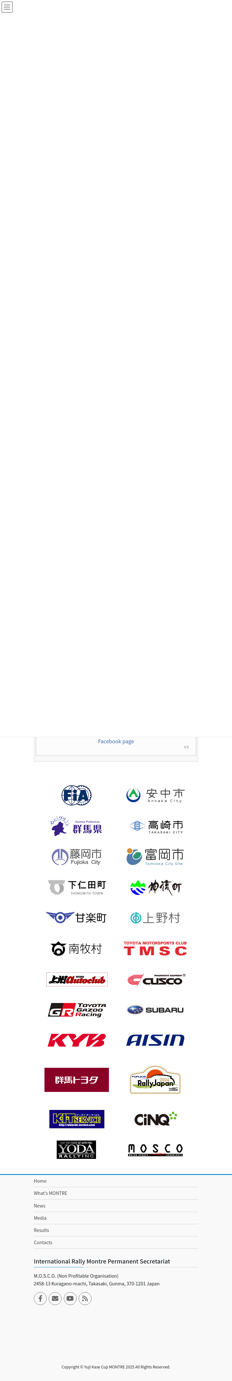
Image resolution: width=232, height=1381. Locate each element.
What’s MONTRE (50, 1193)
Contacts (43, 1242)
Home (40, 1181)
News (39, 1205)
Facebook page (116, 741)
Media (40, 1218)
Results (41, 1230)
